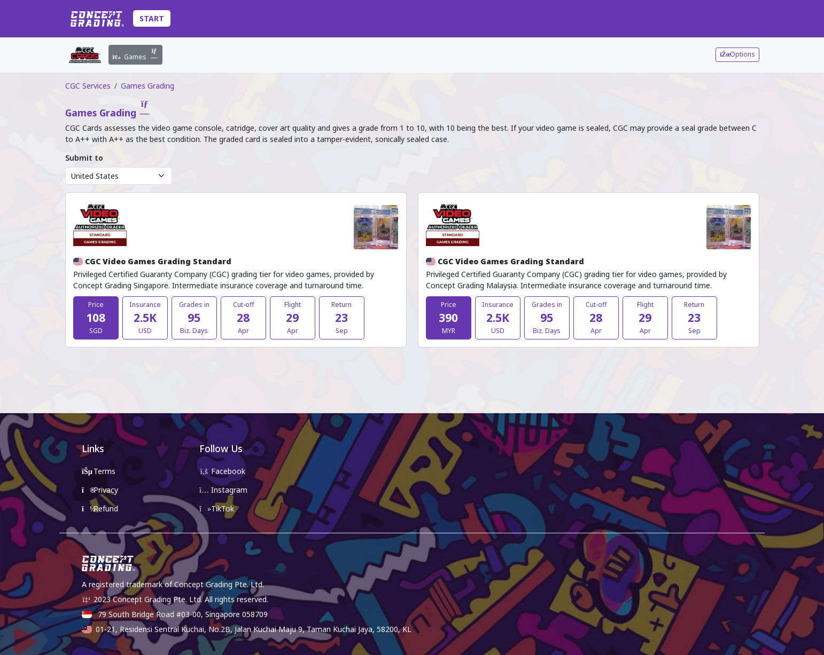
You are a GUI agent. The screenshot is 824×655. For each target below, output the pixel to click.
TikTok (216, 508)
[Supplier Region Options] (118, 176)
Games (136, 54)
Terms (98, 471)
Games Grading (147, 86)
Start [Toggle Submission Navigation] (151, 18)
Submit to (84, 158)
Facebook (222, 471)
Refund (100, 508)
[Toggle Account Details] (756, 18)
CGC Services (88, 86)
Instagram (223, 490)
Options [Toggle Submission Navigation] (737, 54)
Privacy (100, 490)
